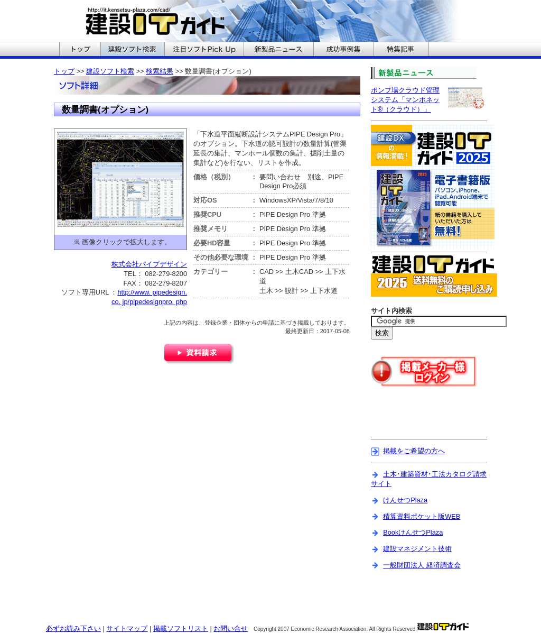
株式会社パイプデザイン (149, 264)
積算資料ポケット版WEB (421, 516)
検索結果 (159, 71)
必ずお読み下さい (73, 628)
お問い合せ (230, 628)
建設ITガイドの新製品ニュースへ (278, 50)
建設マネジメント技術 (417, 549)
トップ (64, 71)
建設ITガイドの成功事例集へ (343, 50)
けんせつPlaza (405, 500)
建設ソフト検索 (110, 71)
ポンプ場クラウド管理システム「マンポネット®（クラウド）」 (405, 99)
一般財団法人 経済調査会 (422, 565)
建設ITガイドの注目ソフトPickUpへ (204, 50)
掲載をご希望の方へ (414, 451)
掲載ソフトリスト (180, 628)
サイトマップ (126, 628)
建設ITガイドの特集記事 (401, 50)
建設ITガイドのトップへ (79, 50)
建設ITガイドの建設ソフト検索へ (132, 50)
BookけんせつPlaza (413, 532)
